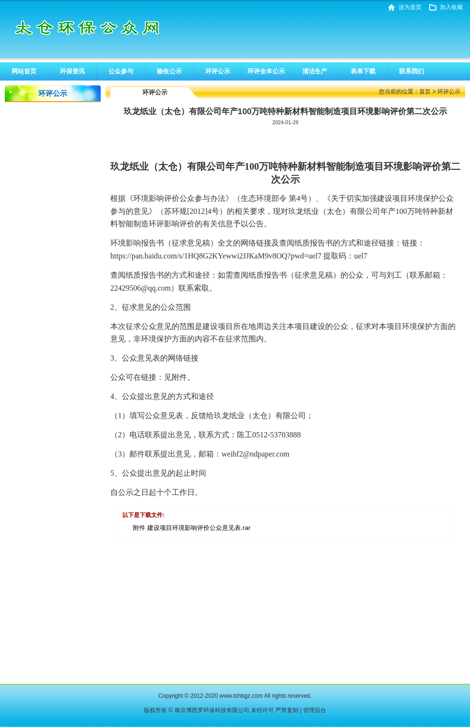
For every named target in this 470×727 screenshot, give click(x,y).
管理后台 (314, 710)
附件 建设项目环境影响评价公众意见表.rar (191, 527)
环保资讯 (72, 71)
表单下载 (363, 71)
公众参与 (120, 71)
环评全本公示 (266, 71)
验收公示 (169, 71)
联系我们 (411, 71)
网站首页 (24, 71)
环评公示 (217, 71)
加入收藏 (451, 7)
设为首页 (410, 7)
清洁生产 (314, 71)
